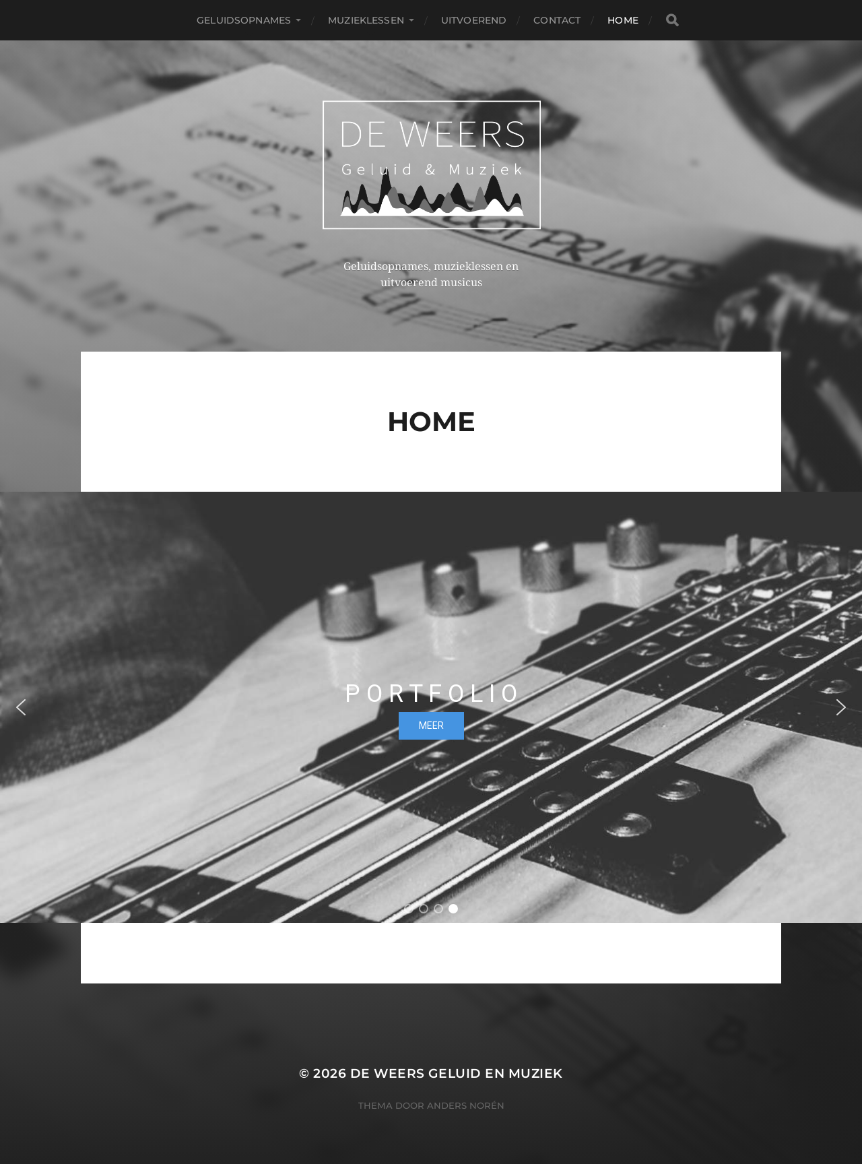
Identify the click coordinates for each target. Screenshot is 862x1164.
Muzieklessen (366, 20)
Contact (557, 20)
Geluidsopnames (244, 20)
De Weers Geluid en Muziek (456, 1073)
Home (622, 20)
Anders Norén (465, 1105)
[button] (21, 707)
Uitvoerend (473, 20)
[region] (431, 707)
